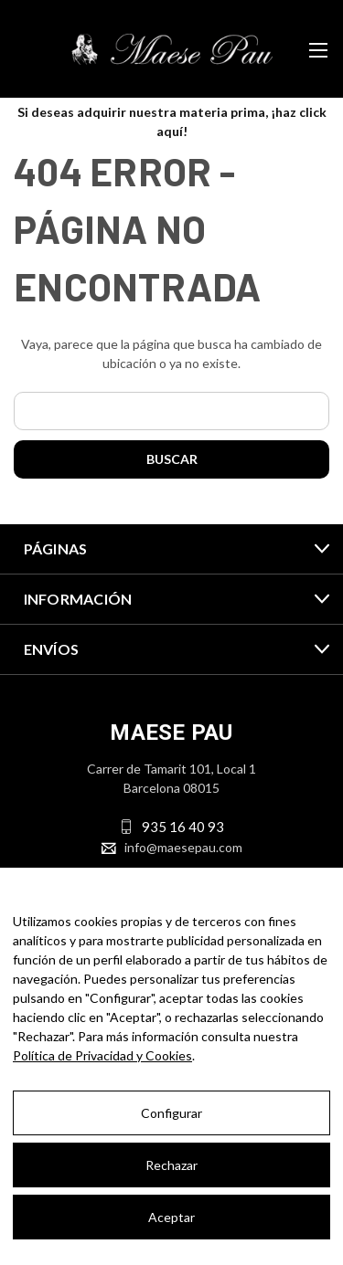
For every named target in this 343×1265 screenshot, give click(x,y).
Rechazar (171, 1165)
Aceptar (171, 1217)
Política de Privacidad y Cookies (102, 1055)
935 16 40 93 (183, 826)
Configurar (171, 1113)
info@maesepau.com (183, 847)
